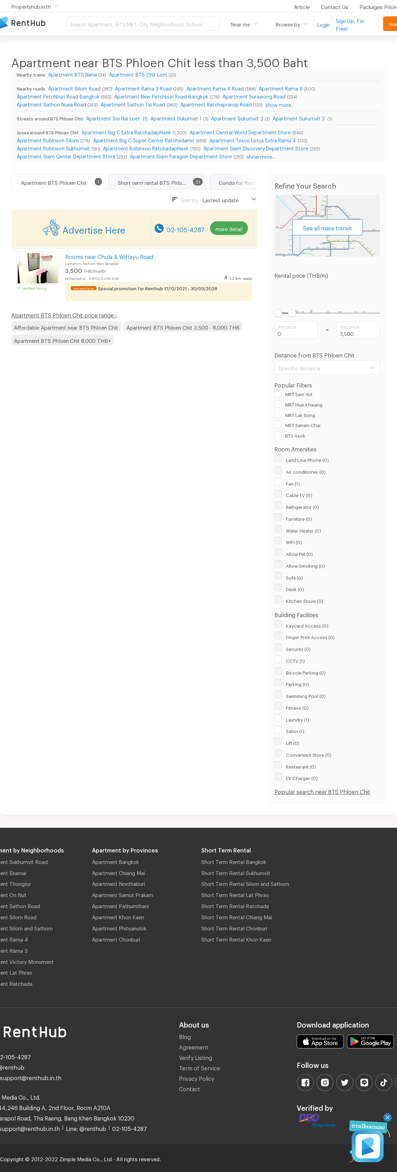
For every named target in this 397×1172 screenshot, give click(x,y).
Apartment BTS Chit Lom (138, 74)
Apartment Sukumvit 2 (237, 117)
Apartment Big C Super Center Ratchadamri (143, 139)
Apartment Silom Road (74, 87)
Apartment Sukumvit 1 (176, 117)
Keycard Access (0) (307, 625)
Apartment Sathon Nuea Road (51, 103)
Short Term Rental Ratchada (235, 905)
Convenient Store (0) (309, 754)
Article (302, 6)
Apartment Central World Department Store (240, 131)
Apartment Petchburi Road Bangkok (58, 95)
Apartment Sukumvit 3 (299, 117)
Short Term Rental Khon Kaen (236, 938)
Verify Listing (195, 1056)
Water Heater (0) (303, 530)
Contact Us (334, 6)
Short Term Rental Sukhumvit (235, 872)
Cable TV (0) (299, 494)
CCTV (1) (295, 660)
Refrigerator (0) (302, 506)
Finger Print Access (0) (310, 636)
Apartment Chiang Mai (118, 872)
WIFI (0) (294, 541)
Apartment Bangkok (115, 861)
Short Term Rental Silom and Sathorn (245, 883)
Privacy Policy (196, 1077)
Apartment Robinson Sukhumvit (53, 147)
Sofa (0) (294, 577)
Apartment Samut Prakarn (122, 894)
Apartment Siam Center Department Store (66, 155)
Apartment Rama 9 (281, 87)
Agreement (193, 1046)
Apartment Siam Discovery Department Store (255, 147)
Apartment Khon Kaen (118, 916)
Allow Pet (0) (299, 553)
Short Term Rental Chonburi (234, 927)
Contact (189, 1088)
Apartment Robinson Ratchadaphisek (146, 147)
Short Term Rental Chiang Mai (236, 916)
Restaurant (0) (301, 766)
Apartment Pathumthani (120, 905)
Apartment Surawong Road (254, 95)
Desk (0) (295, 588)
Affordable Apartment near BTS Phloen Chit (66, 326)
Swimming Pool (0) (306, 695)
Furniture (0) (299, 518)
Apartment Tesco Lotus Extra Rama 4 (252, 139)
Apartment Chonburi (116, 938)
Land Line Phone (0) (307, 459)
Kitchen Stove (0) (304, 600)
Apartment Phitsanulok (119, 927)
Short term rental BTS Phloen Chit (158, 182)
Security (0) (298, 648)
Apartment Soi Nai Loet (113, 117)
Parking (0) (297, 683)
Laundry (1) (297, 719)
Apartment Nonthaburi (118, 883)
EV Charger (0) (302, 777)
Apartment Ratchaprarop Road (216, 103)
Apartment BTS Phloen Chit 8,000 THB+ (62, 340)
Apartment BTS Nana (72, 74)
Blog (185, 1035)
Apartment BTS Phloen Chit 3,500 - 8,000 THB (183, 326)
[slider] (278, 313)
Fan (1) (293, 483)
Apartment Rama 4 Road (215, 87)
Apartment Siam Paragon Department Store (181, 155)
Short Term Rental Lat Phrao (235, 894)
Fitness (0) (297, 707)
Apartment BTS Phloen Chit (54, 182)
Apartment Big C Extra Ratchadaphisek (126, 131)
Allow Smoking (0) (305, 565)
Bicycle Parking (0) (306, 672)
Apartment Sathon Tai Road (133, 103)
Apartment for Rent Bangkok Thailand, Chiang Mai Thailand (33, 23)
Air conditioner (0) (306, 471)
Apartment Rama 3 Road (143, 87)
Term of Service (199, 1067)
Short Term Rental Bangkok (233, 861)
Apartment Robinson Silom (48, 139)
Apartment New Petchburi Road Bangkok (161, 95)
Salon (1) (295, 730)
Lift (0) (292, 742)
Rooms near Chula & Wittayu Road (109, 255)
